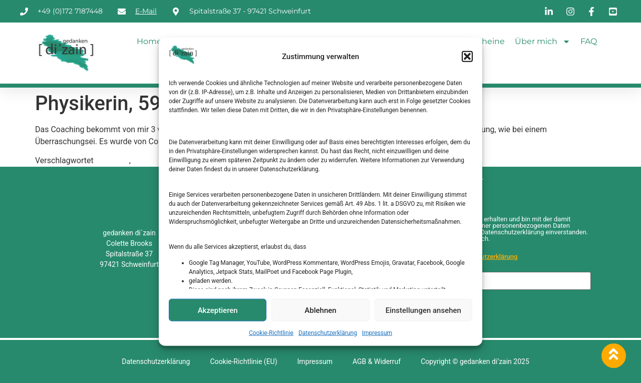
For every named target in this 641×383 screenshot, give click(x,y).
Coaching (112, 160)
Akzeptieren (218, 309)
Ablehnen (320, 309)
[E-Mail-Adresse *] (492, 281)
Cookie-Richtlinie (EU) (243, 361)
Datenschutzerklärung (327, 332)
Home (149, 41)
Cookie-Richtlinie (271, 332)
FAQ (588, 41)
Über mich (542, 42)
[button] (467, 57)
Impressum (377, 332)
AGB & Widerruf (377, 361)
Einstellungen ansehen (423, 309)
